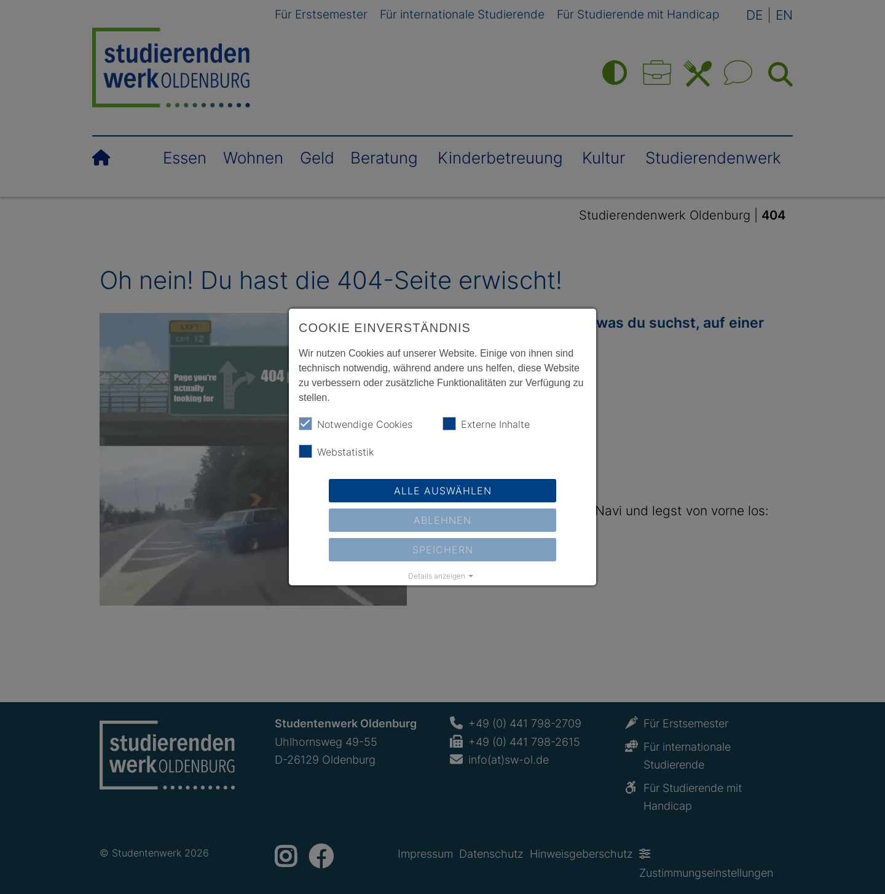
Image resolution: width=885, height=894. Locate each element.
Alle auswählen (443, 491)
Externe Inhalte (486, 423)
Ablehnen (442, 520)
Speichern (442, 550)
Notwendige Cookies (355, 423)
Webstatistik (336, 451)
